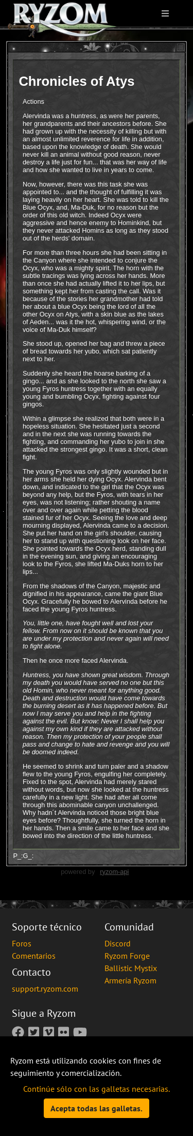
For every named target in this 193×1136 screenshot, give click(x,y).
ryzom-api (114, 872)
